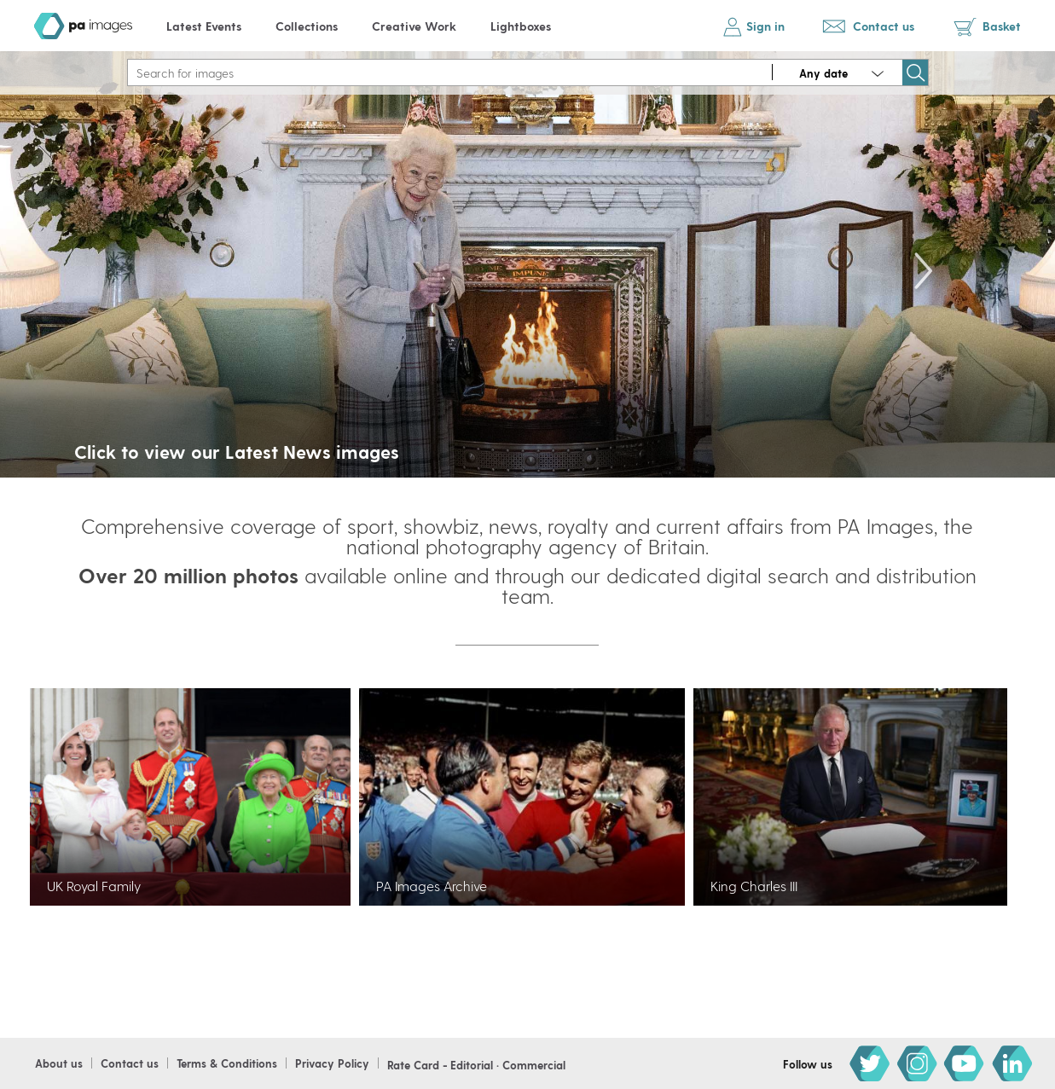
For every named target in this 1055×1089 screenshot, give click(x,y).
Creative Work (414, 26)
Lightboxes (520, 26)
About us (59, 1063)
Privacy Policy (332, 1063)
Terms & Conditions (227, 1063)
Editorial (471, 1064)
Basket (1002, 26)
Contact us (883, 26)
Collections (306, 26)
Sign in (765, 26)
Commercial (533, 1064)
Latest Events (203, 26)
